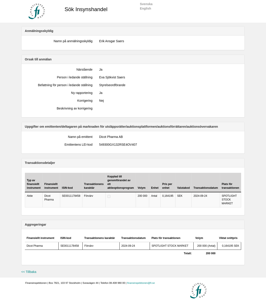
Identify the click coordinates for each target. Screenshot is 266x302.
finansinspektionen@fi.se (141, 283)
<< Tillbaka (28, 272)
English (145, 8)
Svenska (146, 4)
